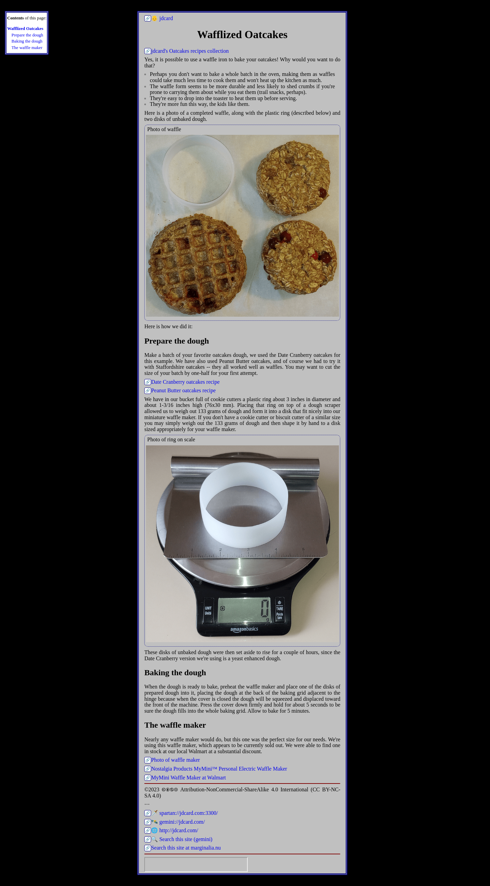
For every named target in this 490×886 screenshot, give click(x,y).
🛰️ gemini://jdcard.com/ (178, 822)
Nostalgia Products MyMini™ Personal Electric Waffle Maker (219, 769)
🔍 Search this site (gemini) (181, 839)
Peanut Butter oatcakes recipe (183, 390)
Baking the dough (27, 41)
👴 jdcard (162, 18)
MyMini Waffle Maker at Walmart (188, 777)
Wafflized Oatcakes (25, 29)
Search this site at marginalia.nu (186, 848)
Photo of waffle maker (175, 760)
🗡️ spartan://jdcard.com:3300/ (184, 813)
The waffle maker (27, 48)
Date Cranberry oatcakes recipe (185, 382)
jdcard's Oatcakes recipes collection (190, 51)
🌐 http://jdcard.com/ (174, 830)
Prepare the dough (27, 35)
